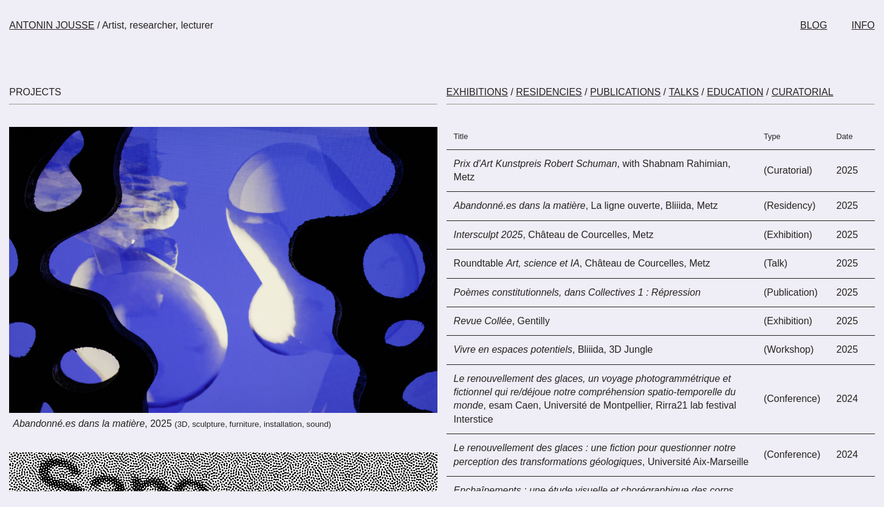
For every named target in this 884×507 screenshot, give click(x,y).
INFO (863, 25)
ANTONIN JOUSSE (51, 25)
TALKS (684, 92)
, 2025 (172, 423)
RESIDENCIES (548, 92)
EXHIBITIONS (477, 92)
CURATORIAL (803, 92)
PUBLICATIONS (625, 92)
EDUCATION (735, 92)
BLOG (813, 25)
